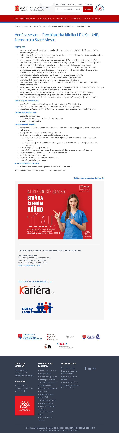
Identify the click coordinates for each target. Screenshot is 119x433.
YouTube (71, 4)
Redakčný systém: (68, 430)
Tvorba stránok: (44, 430)
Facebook (89, 4)
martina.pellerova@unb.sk (29, 265)
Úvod (16, 18)
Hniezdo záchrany (46, 403)
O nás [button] (86, 18)
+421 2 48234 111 (21, 370)
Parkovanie (44, 391)
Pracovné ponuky (21, 26)
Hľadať (88, 9)
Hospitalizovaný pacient (48, 377)
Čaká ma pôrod (45, 373)
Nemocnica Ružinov (68, 368)
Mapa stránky (60, 4)
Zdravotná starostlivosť (27, 18)
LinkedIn (80, 4)
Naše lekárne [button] (76, 18)
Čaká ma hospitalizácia (48, 370)
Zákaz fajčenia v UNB (47, 400)
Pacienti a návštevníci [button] (44, 18)
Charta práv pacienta (47, 380)
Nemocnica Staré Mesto (69, 382)
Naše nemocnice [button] (62, 18)
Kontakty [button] (95, 18)
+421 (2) (40, 7)
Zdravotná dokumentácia (49, 388)
